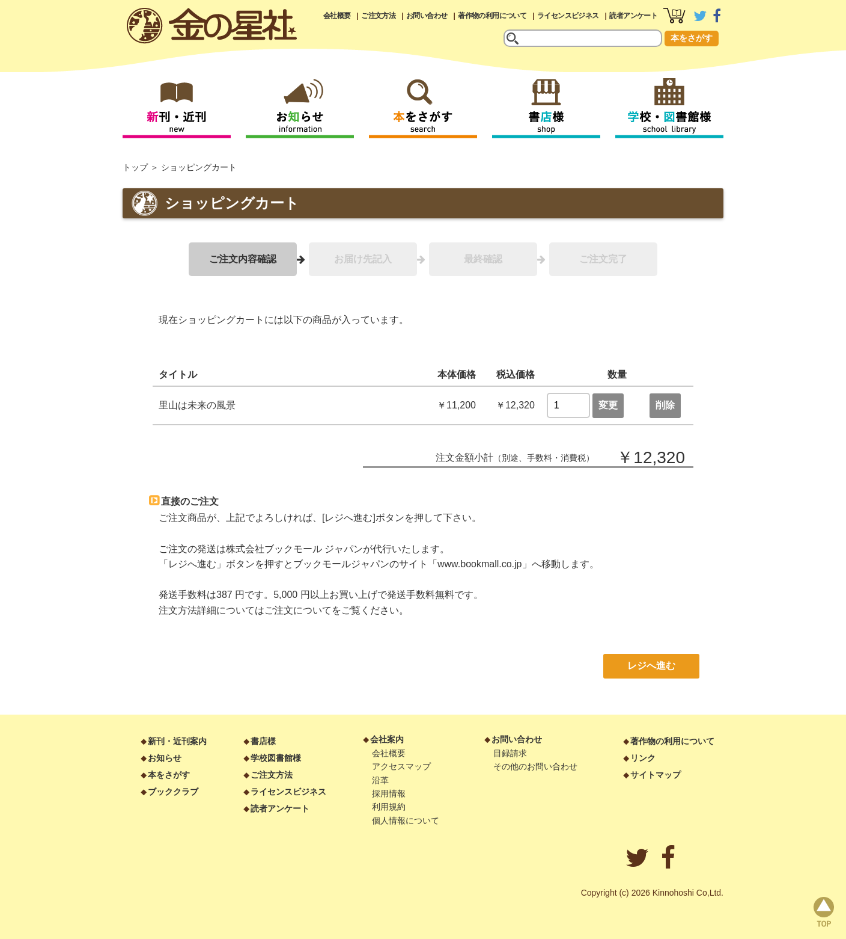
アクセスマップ (401, 766)
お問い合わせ (426, 15)
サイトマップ (655, 775)
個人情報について (405, 820)
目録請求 (510, 753)
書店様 (263, 741)
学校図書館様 (276, 758)
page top (824, 912)
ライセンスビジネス (568, 15)
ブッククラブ (173, 791)
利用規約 (389, 806)
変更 (608, 405)
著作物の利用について (492, 15)
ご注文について (298, 610)
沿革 (380, 780)
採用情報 (389, 793)
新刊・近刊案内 (177, 741)
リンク (643, 758)
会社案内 (387, 739)
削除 (665, 405)
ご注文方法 (378, 15)
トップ (135, 167)
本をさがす (692, 38)
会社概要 (337, 15)
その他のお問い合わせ (535, 766)
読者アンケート (633, 15)
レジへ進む (651, 665)
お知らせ (164, 758)
